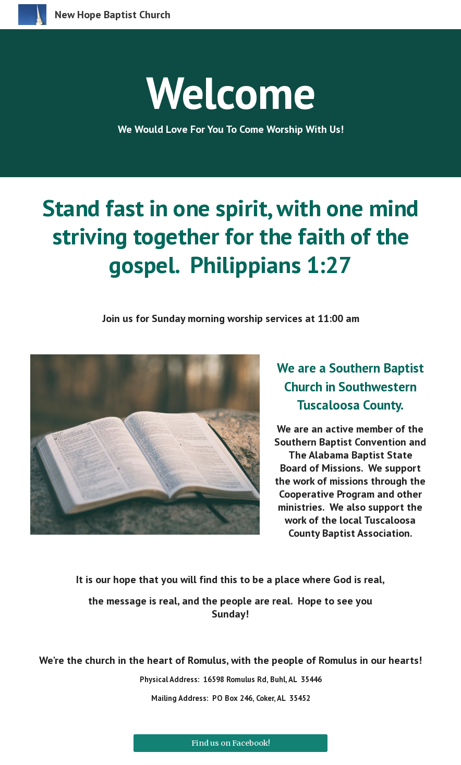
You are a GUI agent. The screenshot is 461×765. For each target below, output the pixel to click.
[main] (230, 103)
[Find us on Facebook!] (230, 743)
